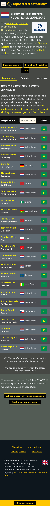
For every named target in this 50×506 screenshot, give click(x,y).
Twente (5, 221)
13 (44, 201)
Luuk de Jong (7, 136)
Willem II (5, 276)
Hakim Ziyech (7, 218)
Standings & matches (36, 65)
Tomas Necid (7, 310)
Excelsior (5, 230)
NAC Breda (6, 185)
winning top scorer (17, 23)
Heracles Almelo (9, 322)
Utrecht (5, 285)
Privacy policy (19, 455)
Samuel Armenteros (11, 273)
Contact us (34, 450)
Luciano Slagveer (9, 255)
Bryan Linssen (8, 319)
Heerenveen (7, 166)
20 (44, 138)
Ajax (3, 240)
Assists (25, 77)
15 (44, 165)
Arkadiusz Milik (8, 237)
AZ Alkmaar (6, 267)
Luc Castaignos (9, 337)
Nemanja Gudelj (8, 264)
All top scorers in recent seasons (25, 395)
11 (44, 238)
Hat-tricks (41, 77)
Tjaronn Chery (8, 173)
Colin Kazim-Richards (11, 246)
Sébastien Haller (9, 282)
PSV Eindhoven (8, 130)
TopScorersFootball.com (30, 4)
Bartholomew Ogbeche (12, 200)
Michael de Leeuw (10, 145)
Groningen (6, 148)
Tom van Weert (8, 227)
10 (44, 320)
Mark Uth (5, 164)
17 (44, 147)
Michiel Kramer (8, 154)
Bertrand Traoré (9, 209)
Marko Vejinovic (9, 346)
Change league (25, 502)
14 (44, 183)
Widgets (37, 455)
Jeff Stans (6, 328)
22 (44, 128)
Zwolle (4, 294)
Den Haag (5, 157)
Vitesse (4, 212)
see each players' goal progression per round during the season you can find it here (24, 109)
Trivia (25, 70)
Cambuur (5, 203)
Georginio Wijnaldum (11, 191)
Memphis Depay (9, 127)
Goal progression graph (25, 401)
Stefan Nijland (8, 292)
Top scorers (8, 77)
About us (17, 450)
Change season (12, 65)
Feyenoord (6, 249)
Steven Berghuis (9, 301)
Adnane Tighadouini (11, 182)
